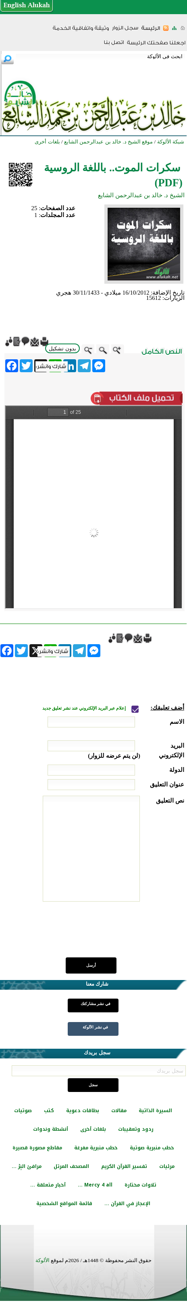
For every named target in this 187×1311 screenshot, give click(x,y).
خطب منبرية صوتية (152, 1147)
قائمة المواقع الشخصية (64, 1203)
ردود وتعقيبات (136, 1129)
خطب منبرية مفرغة (96, 1147)
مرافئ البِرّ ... (27, 1166)
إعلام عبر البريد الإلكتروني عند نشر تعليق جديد (84, 708)
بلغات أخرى (93, 1129)
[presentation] (123, 934)
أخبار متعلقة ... (48, 1184)
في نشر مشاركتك (95, 1003)
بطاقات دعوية (82, 1110)
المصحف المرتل (71, 1166)
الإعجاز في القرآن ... (127, 1203)
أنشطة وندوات (50, 1129)
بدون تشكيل (62, 349)
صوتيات (23, 1110)
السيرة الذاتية (155, 1110)
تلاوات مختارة (140, 1184)
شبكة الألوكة (170, 142)
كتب (49, 1110)
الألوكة (42, 1260)
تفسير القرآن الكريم (124, 1166)
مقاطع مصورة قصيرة (37, 1147)
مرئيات (167, 1166)
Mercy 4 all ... (95, 1184)
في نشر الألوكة (95, 1027)
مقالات (119, 1110)
